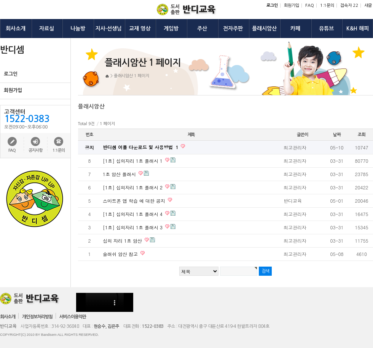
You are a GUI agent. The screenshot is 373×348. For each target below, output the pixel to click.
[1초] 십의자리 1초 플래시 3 (133, 227)
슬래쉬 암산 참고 (121, 254)
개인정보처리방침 (37, 317)
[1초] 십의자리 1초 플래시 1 (133, 160)
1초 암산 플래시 (120, 174)
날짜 (337, 134)
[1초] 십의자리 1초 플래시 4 (133, 214)
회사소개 (7, 317)
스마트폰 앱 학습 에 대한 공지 (135, 200)
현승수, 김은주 (107, 326)
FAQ (309, 5)
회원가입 (291, 5)
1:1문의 (327, 5)
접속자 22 (349, 5)
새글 (368, 5)
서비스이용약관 (72, 317)
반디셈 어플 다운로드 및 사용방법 (141, 147)
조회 (361, 134)
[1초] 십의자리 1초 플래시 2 (133, 187)
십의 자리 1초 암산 (123, 240)
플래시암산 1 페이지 (131, 76)
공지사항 (35, 150)
